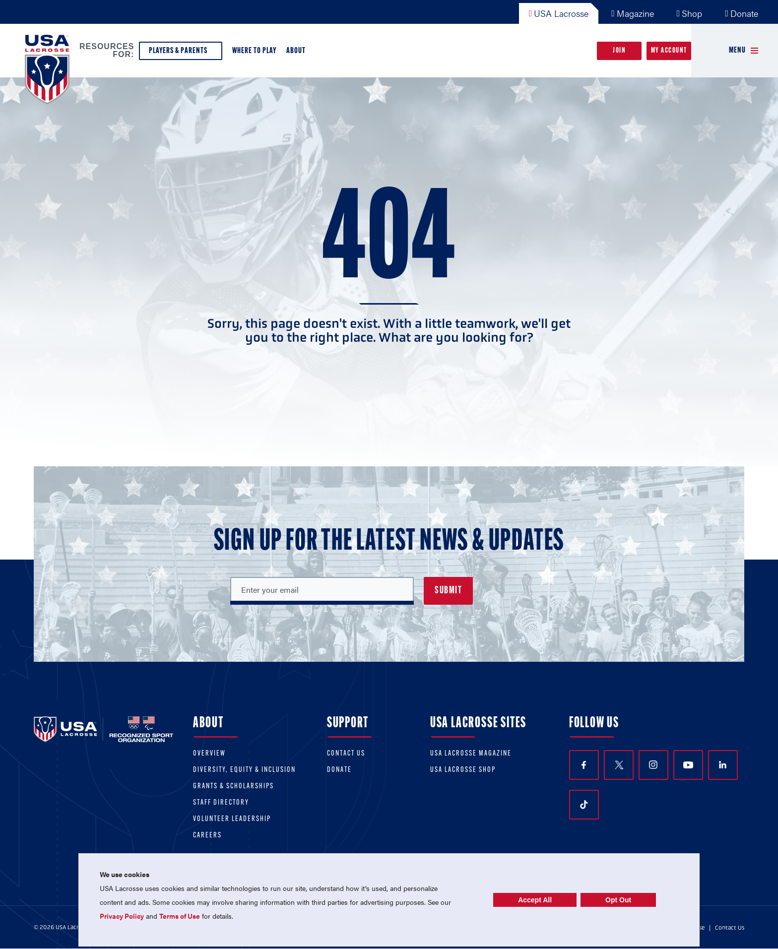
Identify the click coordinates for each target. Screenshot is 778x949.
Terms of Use (179, 916)
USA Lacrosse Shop (463, 770)
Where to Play (254, 51)
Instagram (653, 764)
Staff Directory (221, 803)
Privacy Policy (122, 916)
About (298, 53)
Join (619, 51)
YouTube (688, 764)
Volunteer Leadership (232, 819)
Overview (209, 754)
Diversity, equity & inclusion (244, 770)
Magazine (632, 13)
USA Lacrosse (559, 13)
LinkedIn (722, 764)
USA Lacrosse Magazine (471, 754)
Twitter (619, 765)
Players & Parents (180, 53)
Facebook (584, 765)
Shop (690, 13)
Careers (207, 835)
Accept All (535, 900)
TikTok (584, 804)
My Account (669, 51)
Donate (741, 13)
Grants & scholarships (233, 786)
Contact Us (346, 754)
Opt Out (618, 900)
